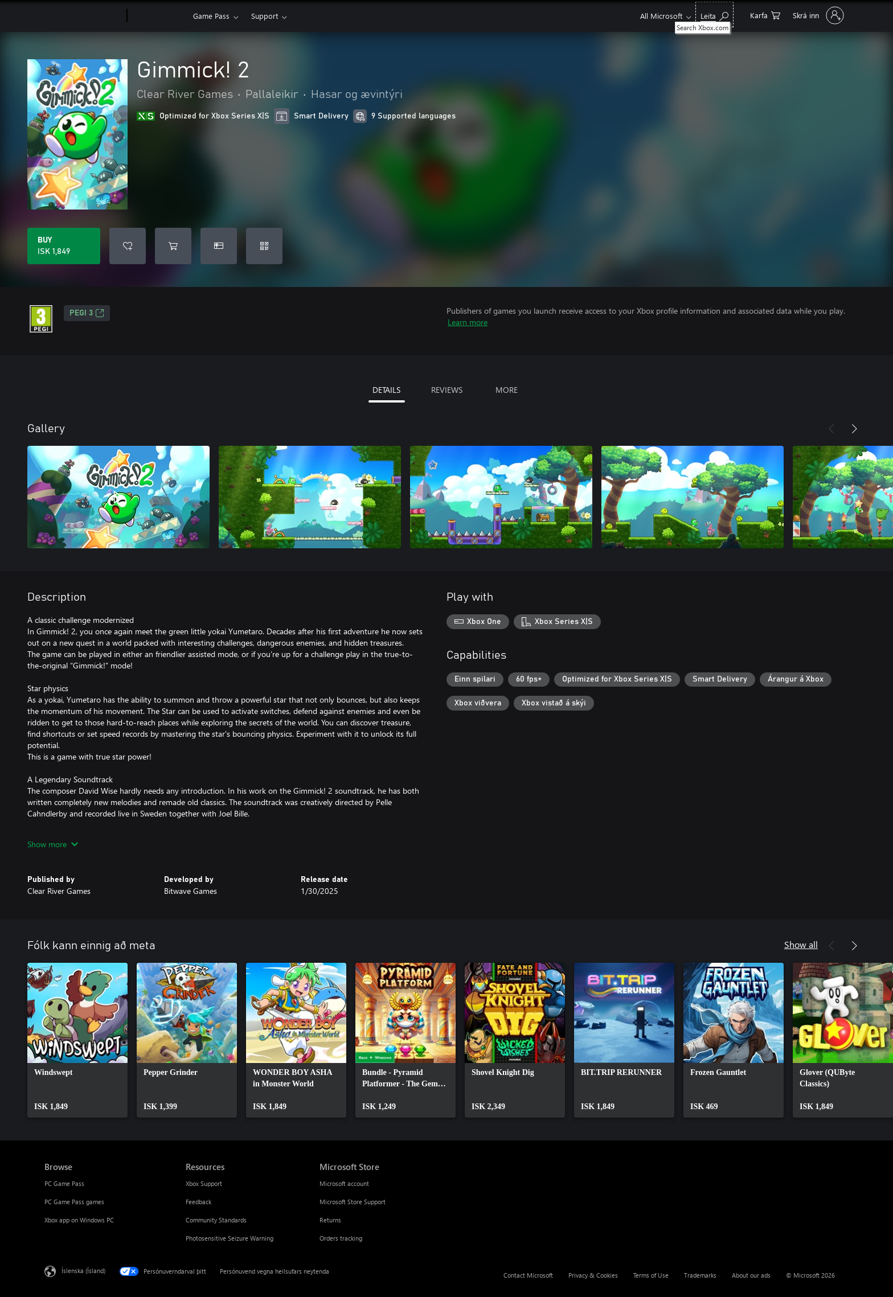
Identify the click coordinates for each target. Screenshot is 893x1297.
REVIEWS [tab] (446, 389)
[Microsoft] (83, 16)
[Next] (854, 429)
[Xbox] (159, 16)
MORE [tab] (506, 389)
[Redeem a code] (264, 246)
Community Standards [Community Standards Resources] (216, 1220)
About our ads (751, 1275)
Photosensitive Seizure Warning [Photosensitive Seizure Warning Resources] (229, 1238)
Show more (52, 844)
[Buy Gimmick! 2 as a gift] (218, 246)
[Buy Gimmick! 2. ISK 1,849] (63, 246)
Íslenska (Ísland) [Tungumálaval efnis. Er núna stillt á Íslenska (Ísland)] (83, 1270)
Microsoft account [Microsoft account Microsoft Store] (344, 1183)
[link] (77, 1040)
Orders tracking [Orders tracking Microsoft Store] (340, 1238)
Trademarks (700, 1275)
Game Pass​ (211, 15)
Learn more (468, 322)
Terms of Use (651, 1275)
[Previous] (831, 429)
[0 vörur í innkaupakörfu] (765, 14)
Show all (801, 944)
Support (264, 15)
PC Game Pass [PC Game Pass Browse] (64, 1183)
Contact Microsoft (528, 1275)
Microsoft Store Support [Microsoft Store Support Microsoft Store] (352, 1201)
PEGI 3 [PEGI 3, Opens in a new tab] (86, 313)
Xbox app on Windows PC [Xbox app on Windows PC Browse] (79, 1220)
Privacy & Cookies (593, 1275)
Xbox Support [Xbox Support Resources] (204, 1183)
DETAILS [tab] (386, 389)
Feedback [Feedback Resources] (198, 1201)
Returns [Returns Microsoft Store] (330, 1220)
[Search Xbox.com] (714, 14)
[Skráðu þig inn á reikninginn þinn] (817, 15)
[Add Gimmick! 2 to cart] (173, 246)
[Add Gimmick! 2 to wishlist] (127, 246)
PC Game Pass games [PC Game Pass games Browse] (74, 1201)
